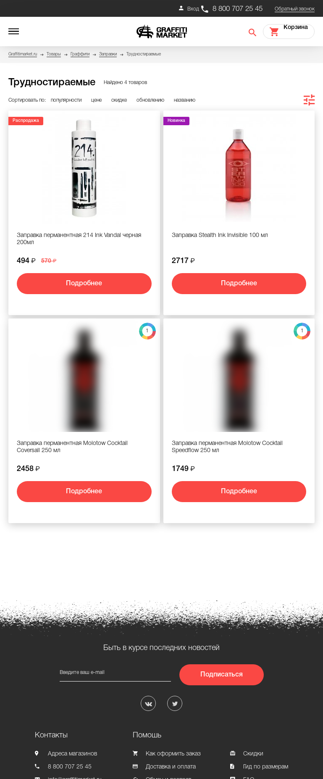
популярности (66, 100)
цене (96, 100)
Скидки (253, 754)
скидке (119, 100)
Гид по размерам (265, 767)
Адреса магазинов (72, 754)
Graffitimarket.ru (22, 54)
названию (184, 100)
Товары (54, 54)
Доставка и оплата (171, 767)
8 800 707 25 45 (238, 9)
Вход (193, 9)
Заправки (108, 54)
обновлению (150, 100)
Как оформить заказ (173, 754)
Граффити (80, 54)
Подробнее (84, 284)
